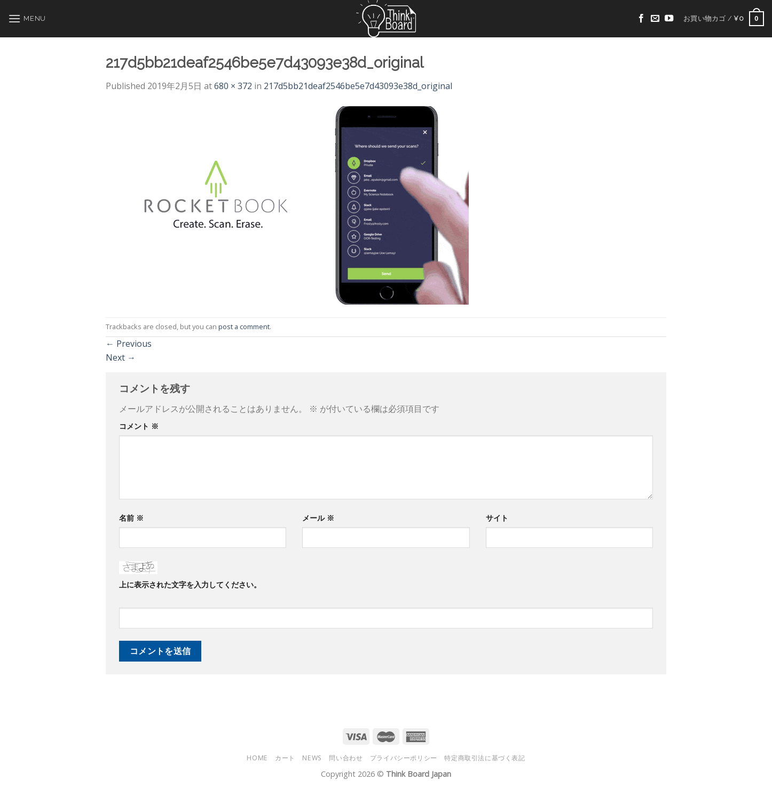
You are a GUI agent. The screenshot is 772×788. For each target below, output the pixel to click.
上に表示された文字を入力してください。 (190, 584)
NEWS (311, 757)
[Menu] (27, 18)
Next (121, 357)
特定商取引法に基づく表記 (484, 757)
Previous (129, 343)
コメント (139, 426)
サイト (497, 518)
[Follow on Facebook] (641, 18)
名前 (131, 518)
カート (285, 757)
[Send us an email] (655, 18)
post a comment (244, 326)
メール (318, 518)
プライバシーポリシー (403, 757)
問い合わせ (346, 757)
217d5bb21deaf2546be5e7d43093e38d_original (358, 86)
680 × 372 (233, 86)
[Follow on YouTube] (669, 18)
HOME (257, 757)
